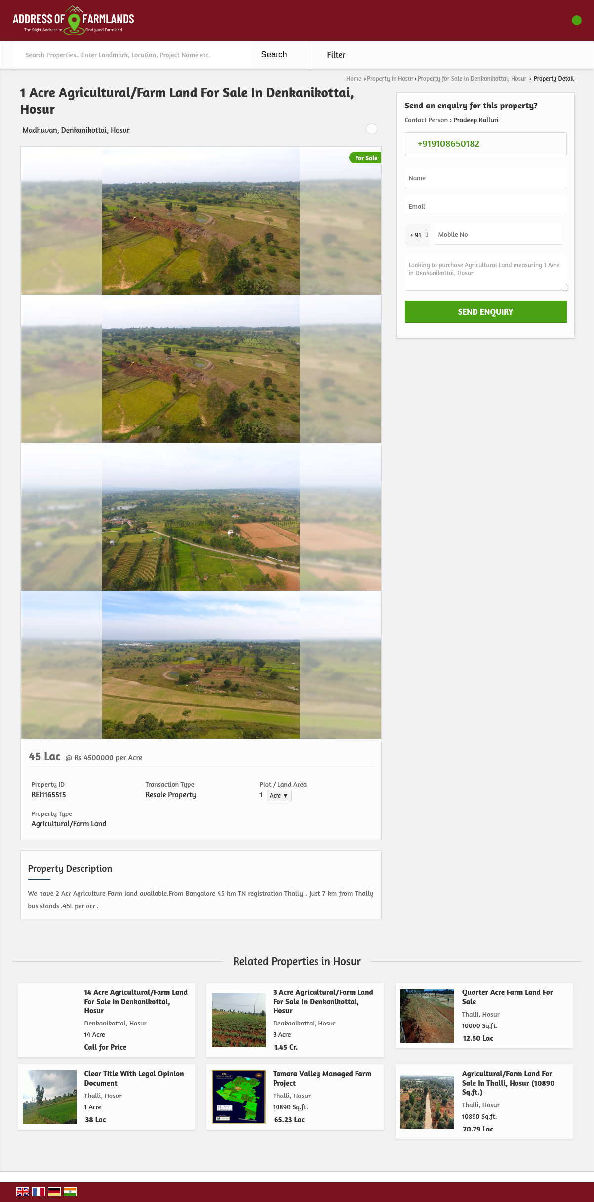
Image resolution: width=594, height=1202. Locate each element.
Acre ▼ (279, 795)
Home (353, 78)
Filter (336, 55)
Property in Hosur (390, 78)
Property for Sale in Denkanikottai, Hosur (472, 78)
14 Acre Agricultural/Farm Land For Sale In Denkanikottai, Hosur (136, 1001)
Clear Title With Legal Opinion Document (134, 1078)
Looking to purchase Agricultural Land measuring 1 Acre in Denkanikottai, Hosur (486, 273)
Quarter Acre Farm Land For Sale (507, 997)
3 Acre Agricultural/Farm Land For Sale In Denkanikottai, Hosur (323, 1001)
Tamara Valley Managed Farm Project (322, 1078)
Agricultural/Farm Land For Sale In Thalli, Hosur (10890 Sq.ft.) (508, 1082)
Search (274, 54)
